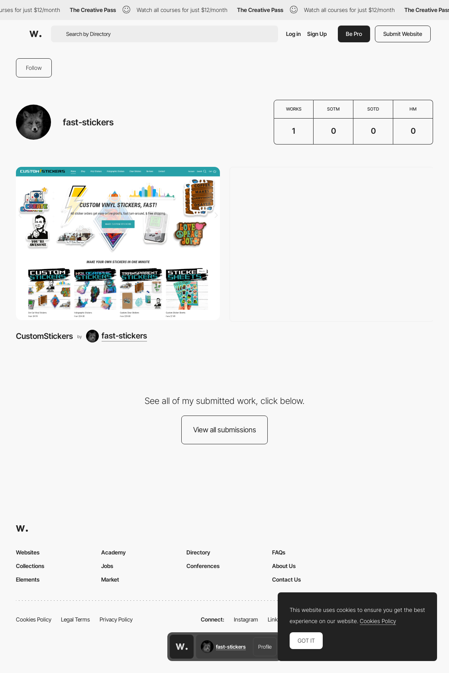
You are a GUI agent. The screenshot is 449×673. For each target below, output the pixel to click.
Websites (27, 552)
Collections (30, 565)
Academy (113, 552)
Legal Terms (75, 619)
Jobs (107, 565)
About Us (284, 565)
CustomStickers (44, 336)
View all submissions (224, 430)
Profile (265, 646)
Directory (198, 552)
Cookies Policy (33, 619)
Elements (27, 579)
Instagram (246, 619)
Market (110, 579)
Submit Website (402, 33)
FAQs (278, 552)
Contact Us (286, 579)
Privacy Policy (116, 619)
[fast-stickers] (116, 336)
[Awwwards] (35, 34)
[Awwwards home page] (182, 647)
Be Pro (354, 33)
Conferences (203, 565)
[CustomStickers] (118, 243)
